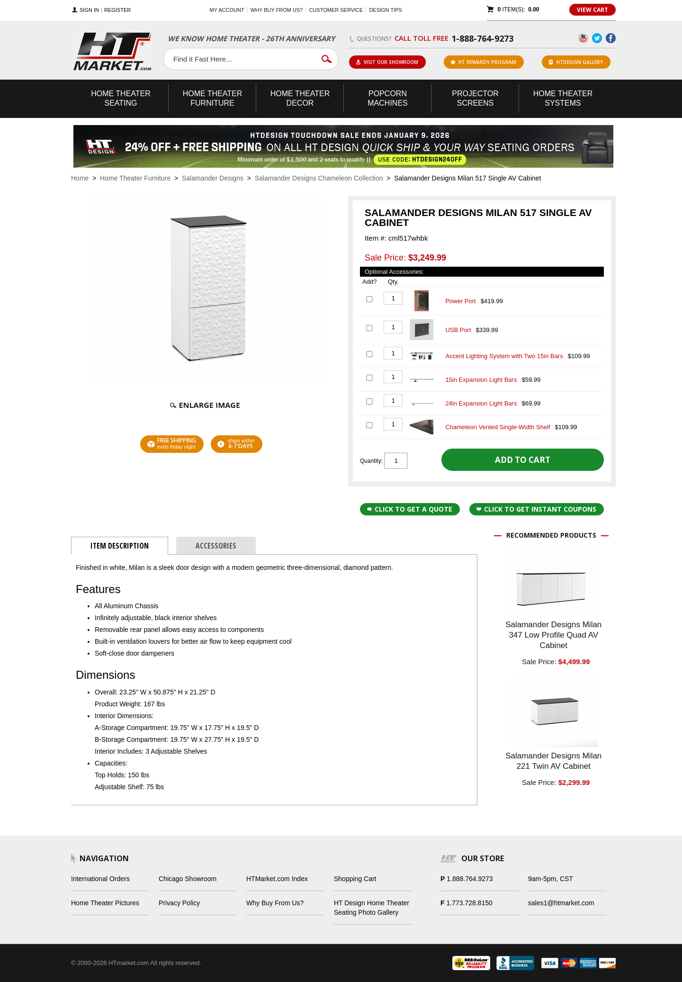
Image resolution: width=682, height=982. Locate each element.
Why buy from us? (277, 10)
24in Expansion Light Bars (481, 403)
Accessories (216, 546)
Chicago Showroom (187, 879)
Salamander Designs (212, 178)
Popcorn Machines (387, 98)
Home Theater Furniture (135, 178)
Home (80, 178)
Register (117, 10)
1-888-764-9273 (482, 38)
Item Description (119, 546)
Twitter (597, 38)
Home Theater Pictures (105, 903)
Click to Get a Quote (409, 509)
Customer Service (336, 10)
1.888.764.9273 (470, 879)
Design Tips (385, 10)
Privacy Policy (179, 903)
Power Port (460, 301)
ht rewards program (483, 62)
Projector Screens (475, 98)
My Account (227, 10)
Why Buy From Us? (275, 903)
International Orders (100, 879)
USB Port (458, 329)
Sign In (89, 10)
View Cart (592, 10)
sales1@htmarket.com (561, 903)
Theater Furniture (212, 98)
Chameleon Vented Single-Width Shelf (497, 427)
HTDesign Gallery (576, 62)
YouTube (583, 38)
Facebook (611, 38)
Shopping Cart (355, 879)
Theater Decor (300, 98)
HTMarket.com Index (277, 879)
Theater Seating (121, 98)
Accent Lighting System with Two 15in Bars (504, 356)
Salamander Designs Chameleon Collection (319, 178)
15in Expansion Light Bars (481, 379)
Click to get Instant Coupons (536, 509)
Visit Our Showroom (387, 62)
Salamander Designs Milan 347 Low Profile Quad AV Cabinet (553, 635)
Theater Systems (563, 98)
